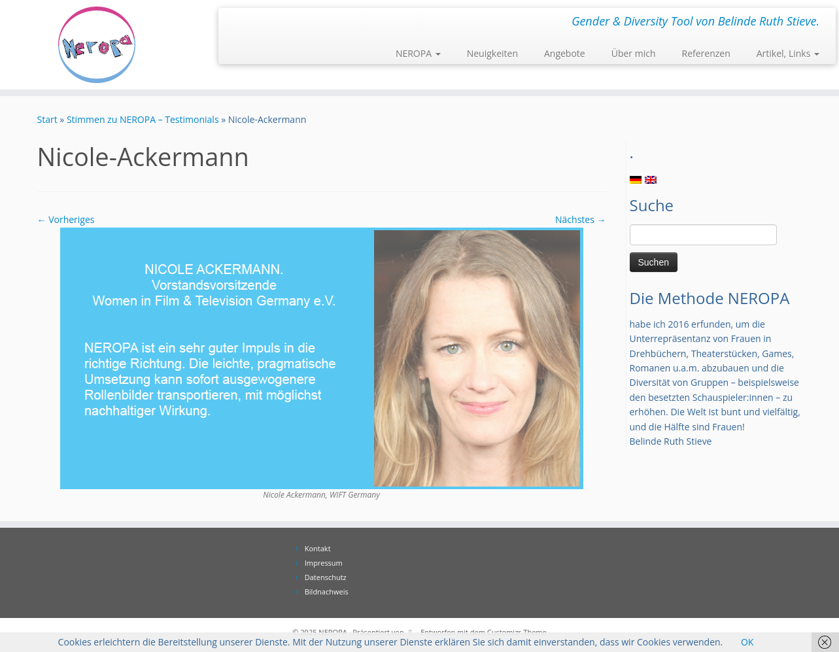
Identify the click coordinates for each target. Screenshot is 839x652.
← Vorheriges (66, 219)
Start (47, 119)
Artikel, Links (788, 53)
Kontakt (318, 548)
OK (747, 642)
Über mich (633, 53)
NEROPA (418, 53)
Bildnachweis (327, 591)
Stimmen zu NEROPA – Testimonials (143, 119)
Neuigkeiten (492, 53)
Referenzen (706, 53)
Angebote (564, 53)
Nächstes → (580, 219)
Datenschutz (326, 577)
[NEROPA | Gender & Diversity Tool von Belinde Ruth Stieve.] (97, 45)
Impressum (324, 563)
